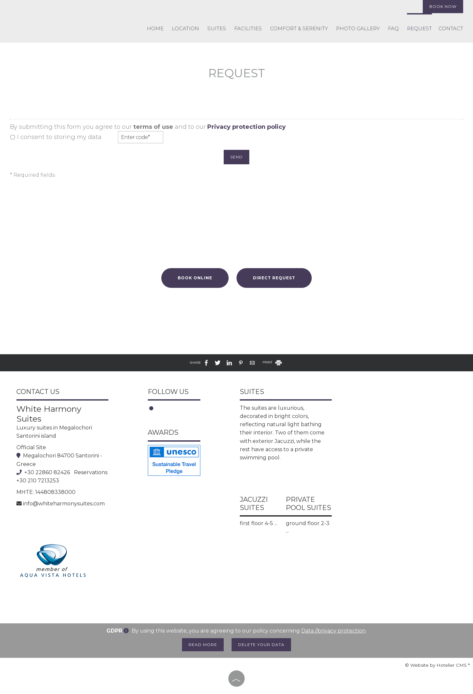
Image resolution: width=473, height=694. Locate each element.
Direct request (274, 277)
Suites (216, 28)
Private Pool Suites (308, 504)
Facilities (248, 28)
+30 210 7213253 (37, 480)
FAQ (393, 28)
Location (185, 28)
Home (155, 28)
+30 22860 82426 (47, 472)
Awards (163, 432)
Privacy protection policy (246, 126)
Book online (195, 277)
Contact (451, 28)
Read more (203, 644)
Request (419, 28)
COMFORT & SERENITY (299, 28)
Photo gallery (358, 28)
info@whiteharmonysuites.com (64, 503)
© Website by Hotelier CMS (436, 665)
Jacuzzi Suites (254, 504)
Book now (443, 6)
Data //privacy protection (333, 631)
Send (236, 156)
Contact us (37, 392)
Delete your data (261, 644)
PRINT (272, 362)
